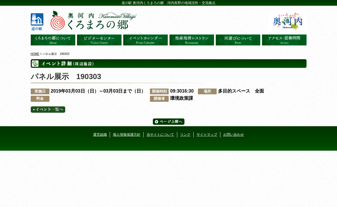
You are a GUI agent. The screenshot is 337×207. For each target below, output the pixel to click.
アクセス (284, 39)
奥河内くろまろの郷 (53, 39)
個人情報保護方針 (126, 135)
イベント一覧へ (48, 109)
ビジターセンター (99, 39)
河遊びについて (238, 39)
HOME (35, 53)
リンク (185, 135)
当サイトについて (160, 135)
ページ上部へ (168, 121)
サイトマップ (207, 135)
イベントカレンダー (145, 39)
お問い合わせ (233, 135)
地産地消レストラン (192, 39)
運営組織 (100, 135)
